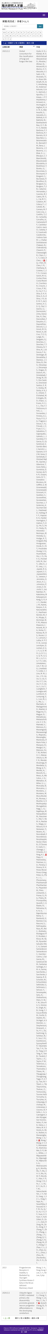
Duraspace (34, 1328)
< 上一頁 (6, 43)
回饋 (25, 1332)
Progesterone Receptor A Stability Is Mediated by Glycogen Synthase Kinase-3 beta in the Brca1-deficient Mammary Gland (26, 1277)
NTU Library (33, 1330)
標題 (21, 47)
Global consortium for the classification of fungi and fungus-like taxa (26, 56)
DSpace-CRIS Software (11, 1328)
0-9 (4, 32)
